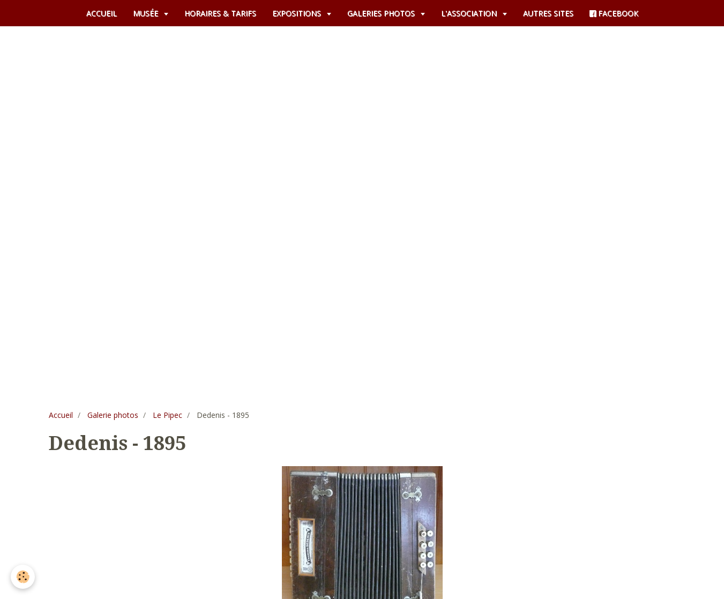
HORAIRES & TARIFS (220, 13)
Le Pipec (167, 415)
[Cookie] (23, 577)
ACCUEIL (101, 13)
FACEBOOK (613, 13)
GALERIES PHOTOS (382, 13)
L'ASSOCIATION (470, 13)
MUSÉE (146, 13)
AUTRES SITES (548, 13)
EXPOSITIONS (297, 13)
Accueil (61, 415)
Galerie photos (112, 415)
